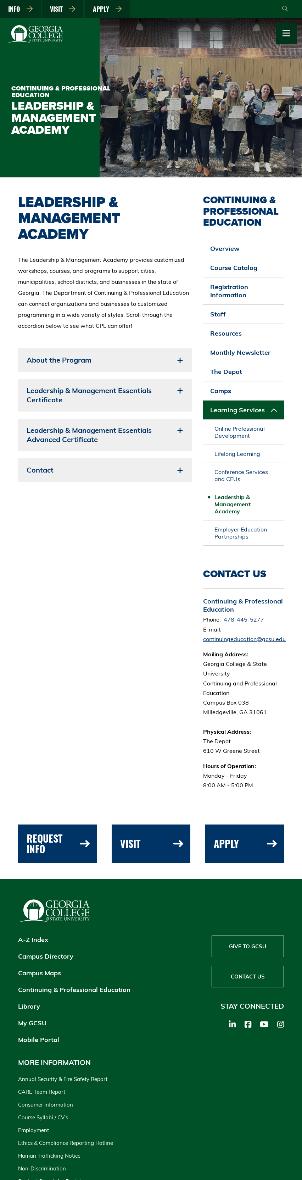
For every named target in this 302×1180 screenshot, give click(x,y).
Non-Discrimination (42, 1168)
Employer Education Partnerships (240, 533)
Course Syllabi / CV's (43, 1117)
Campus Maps (39, 973)
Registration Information (229, 291)
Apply (107, 8)
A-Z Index (33, 940)
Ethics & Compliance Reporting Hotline (65, 1143)
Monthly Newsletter (240, 352)
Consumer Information (45, 1104)
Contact (40, 469)
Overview (225, 248)
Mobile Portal (38, 1040)
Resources (226, 333)
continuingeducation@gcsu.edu (244, 639)
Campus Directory (45, 956)
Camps (220, 391)
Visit (63, 8)
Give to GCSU (247, 946)
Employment (33, 1130)
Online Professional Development (239, 432)
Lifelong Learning (237, 453)
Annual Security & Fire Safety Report (62, 1079)
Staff (218, 314)
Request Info (58, 843)
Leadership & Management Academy (232, 504)
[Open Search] (285, 8)
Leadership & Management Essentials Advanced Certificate (89, 435)
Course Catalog (233, 268)
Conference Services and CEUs (241, 475)
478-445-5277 (244, 619)
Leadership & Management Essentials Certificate (89, 395)
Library (29, 1006)
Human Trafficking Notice (49, 1155)
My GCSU (32, 1023)
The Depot (226, 372)
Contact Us (248, 976)
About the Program (59, 359)
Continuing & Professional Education (74, 990)
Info (20, 8)
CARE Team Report (41, 1091)
